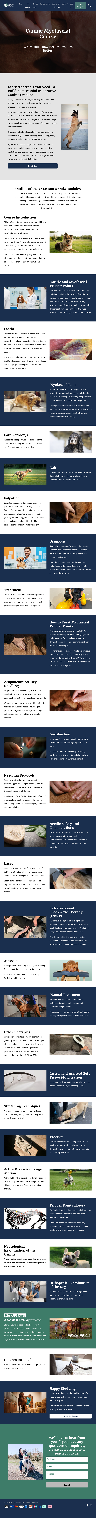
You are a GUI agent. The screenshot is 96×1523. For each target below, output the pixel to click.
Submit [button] (67, 1490)
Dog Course (28, 5)
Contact (65, 4)
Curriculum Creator (56, 5)
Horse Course (35, 5)
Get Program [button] (80, 5)
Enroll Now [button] (32, 166)
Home (21, 4)
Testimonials (45, 4)
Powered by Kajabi (86, 1518)
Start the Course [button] (71, 1420)
